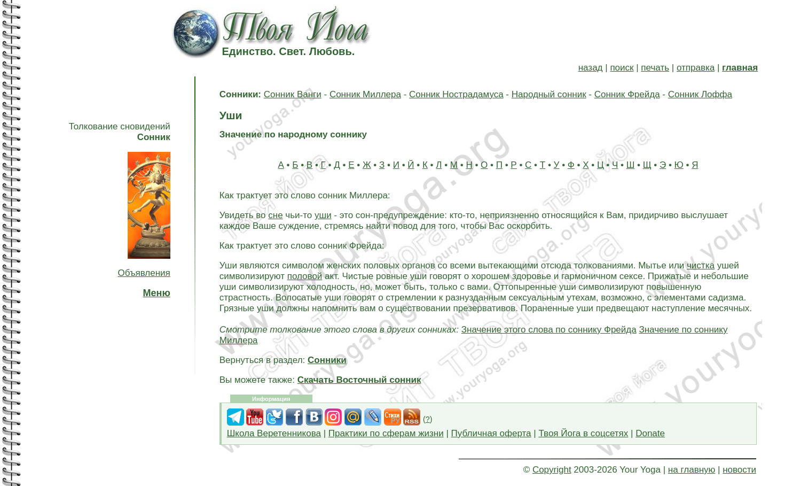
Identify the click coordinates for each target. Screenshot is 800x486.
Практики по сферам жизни (386, 433)
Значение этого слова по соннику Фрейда (549, 330)
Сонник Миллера (365, 94)
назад (590, 68)
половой (305, 276)
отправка (696, 68)
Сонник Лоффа (700, 94)
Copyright (551, 470)
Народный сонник (549, 94)
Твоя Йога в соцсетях (583, 433)
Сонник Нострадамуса (456, 94)
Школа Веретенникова (274, 433)
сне (275, 215)
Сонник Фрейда (627, 94)
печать (655, 68)
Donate (650, 433)
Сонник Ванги (292, 94)
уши (323, 215)
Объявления (143, 273)
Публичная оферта (491, 433)
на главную (691, 470)
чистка (701, 265)
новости (739, 470)
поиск (621, 68)
